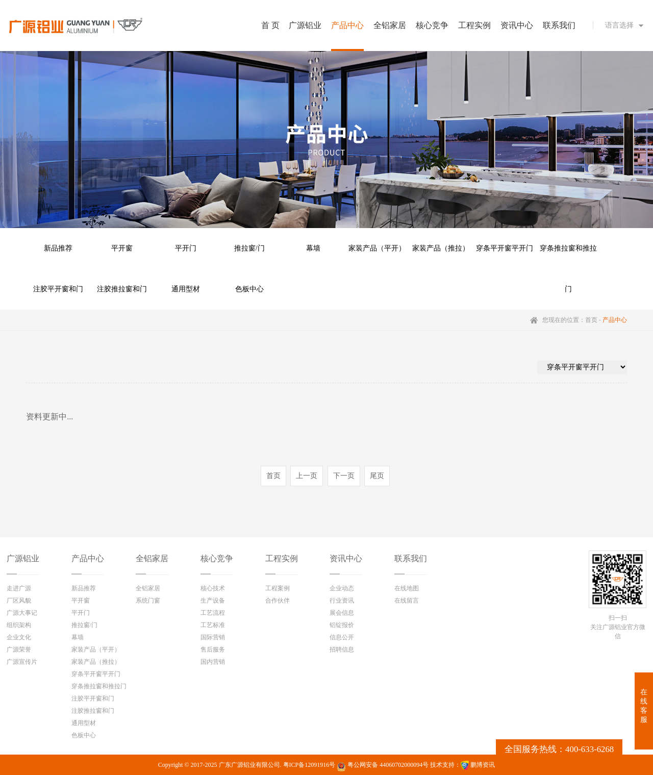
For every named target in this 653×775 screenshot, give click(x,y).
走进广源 (19, 588)
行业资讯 (342, 600)
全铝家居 (152, 558)
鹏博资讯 (482, 764)
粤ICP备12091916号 (309, 764)
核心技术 (212, 588)
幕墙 (313, 248)
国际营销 (212, 637)
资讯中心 (346, 558)
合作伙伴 (277, 600)
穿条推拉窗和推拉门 (568, 256)
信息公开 (342, 637)
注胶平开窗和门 (58, 289)
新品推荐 (58, 248)
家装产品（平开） (377, 248)
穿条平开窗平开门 (504, 248)
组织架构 (19, 625)
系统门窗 (148, 600)
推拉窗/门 (249, 248)
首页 (591, 319)
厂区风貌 (19, 600)
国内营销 (212, 661)
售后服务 (212, 649)
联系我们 (410, 558)
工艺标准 (212, 625)
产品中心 (87, 558)
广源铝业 (23, 558)
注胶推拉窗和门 (122, 289)
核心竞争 (216, 558)
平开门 (185, 248)
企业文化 (19, 637)
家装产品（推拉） (440, 248)
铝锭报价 (342, 625)
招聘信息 (342, 649)
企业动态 (342, 588)
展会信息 (342, 612)
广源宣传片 (22, 661)
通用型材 (185, 289)
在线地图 (406, 588)
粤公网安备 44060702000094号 (383, 766)
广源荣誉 (19, 649)
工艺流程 (212, 612)
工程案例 (277, 588)
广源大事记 (22, 612)
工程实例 (281, 558)
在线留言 (406, 600)
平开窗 (122, 248)
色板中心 (249, 289)
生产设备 (212, 600)
